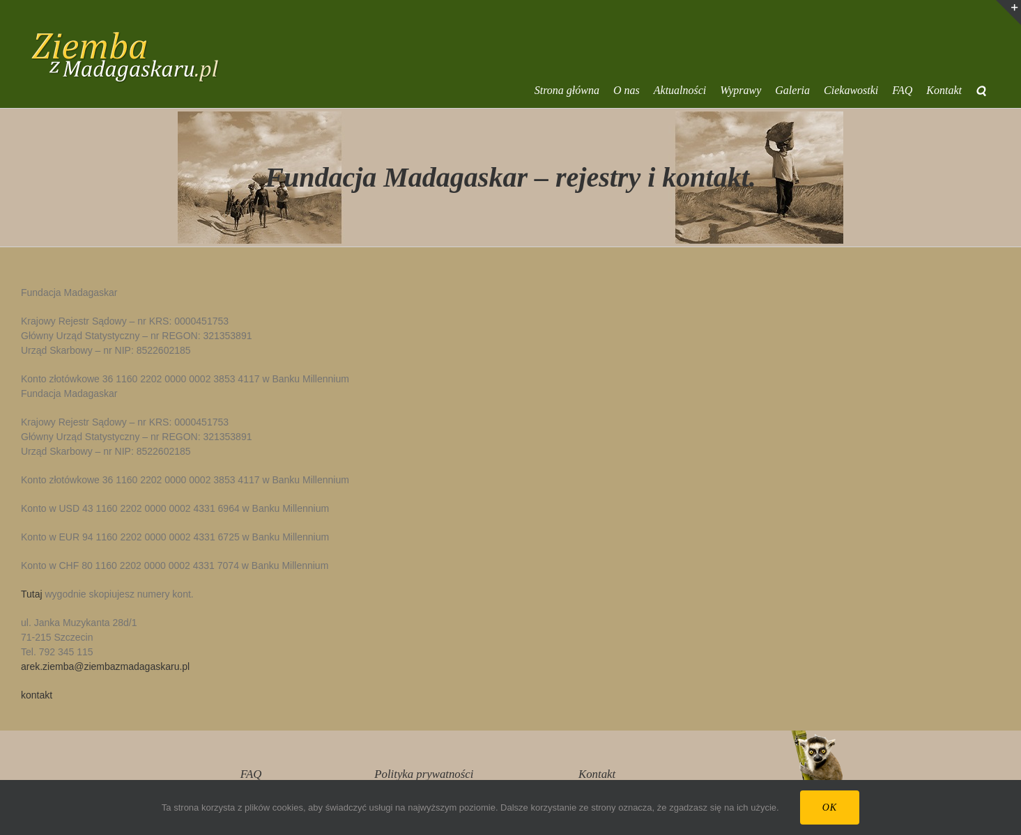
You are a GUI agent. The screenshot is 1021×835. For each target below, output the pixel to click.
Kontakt (596, 774)
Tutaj (32, 594)
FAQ (250, 774)
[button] (981, 90)
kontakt (36, 695)
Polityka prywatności (423, 774)
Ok (829, 807)
